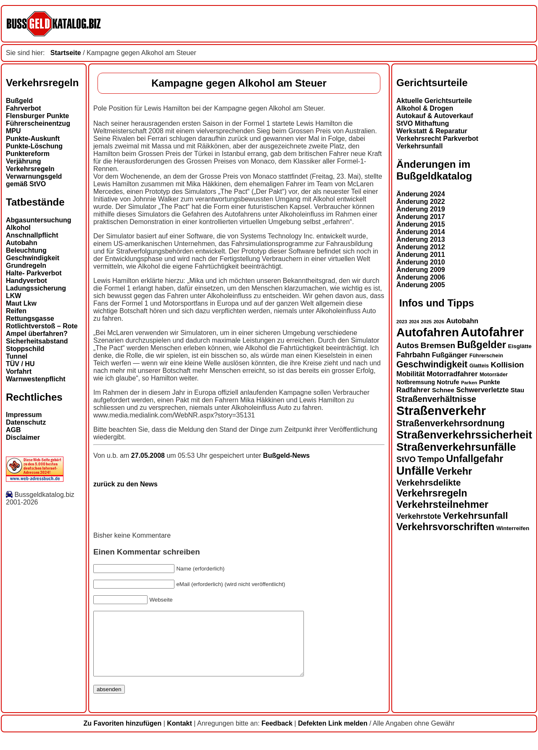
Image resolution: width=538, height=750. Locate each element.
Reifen (16, 310)
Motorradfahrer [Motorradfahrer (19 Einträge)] (452, 374)
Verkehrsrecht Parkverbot (437, 138)
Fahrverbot (23, 108)
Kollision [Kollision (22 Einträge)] (507, 364)
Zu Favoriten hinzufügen (122, 735)
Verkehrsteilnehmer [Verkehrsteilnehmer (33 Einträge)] (442, 504)
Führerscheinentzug (38, 123)
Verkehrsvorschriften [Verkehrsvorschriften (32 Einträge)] (445, 526)
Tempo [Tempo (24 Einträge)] (430, 459)
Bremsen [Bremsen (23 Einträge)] (438, 345)
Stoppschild (25, 348)
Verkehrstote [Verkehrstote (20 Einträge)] (418, 516)
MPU (13, 131)
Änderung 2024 (420, 194)
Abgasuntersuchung (38, 220)
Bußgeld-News (286, 455)
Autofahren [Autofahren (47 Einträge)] (427, 332)
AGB (13, 429)
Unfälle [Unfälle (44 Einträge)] (415, 471)
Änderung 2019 (420, 209)
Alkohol (18, 227)
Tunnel (16, 356)
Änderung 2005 (420, 284)
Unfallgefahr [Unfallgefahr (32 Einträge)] (474, 458)
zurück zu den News (125, 484)
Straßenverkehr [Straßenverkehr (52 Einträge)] (441, 410)
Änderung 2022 (420, 201)
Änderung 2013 (420, 239)
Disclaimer (23, 437)
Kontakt (179, 735)
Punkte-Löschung (34, 146)
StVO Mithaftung (422, 123)
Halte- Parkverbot (34, 273)
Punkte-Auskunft (33, 138)
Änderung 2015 (420, 224)
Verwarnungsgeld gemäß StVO (34, 180)
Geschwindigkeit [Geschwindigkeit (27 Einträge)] (431, 364)
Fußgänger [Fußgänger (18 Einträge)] (449, 355)
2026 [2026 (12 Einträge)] (438, 321)
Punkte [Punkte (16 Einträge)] (489, 382)
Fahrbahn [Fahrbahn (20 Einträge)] (413, 355)
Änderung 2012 (420, 247)
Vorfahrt (19, 371)
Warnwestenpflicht (36, 379)
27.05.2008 (149, 455)
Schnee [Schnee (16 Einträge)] (443, 389)
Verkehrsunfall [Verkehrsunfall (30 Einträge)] (475, 515)
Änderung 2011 (420, 254)
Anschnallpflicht (32, 235)
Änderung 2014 (420, 231)
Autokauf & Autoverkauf (434, 115)
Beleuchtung (26, 250)
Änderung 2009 (420, 269)
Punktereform (28, 153)
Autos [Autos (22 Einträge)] (407, 345)
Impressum (24, 414)
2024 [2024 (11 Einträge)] (414, 321)
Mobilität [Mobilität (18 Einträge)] (410, 374)
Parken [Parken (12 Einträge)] (469, 382)
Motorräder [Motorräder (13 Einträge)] (494, 375)
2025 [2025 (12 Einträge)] (426, 321)
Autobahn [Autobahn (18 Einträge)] (462, 321)
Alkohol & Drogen (424, 108)
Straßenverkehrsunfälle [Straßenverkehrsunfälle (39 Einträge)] (456, 447)
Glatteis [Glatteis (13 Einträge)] (479, 366)
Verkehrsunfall (419, 146)
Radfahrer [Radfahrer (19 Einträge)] (413, 390)
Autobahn (21, 242)
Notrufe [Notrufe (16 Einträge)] (448, 382)
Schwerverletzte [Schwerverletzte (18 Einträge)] (482, 389)
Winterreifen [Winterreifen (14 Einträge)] (513, 528)
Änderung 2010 (420, 262)
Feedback (277, 735)
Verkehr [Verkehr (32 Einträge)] (454, 471)
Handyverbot (26, 280)
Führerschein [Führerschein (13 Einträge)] (486, 356)
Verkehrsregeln (30, 168)
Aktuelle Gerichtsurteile (434, 100)
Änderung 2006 (420, 277)
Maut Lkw (21, 303)
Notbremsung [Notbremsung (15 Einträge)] (415, 382)
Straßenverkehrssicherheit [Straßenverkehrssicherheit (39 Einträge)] (464, 435)
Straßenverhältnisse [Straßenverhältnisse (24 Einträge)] (436, 399)
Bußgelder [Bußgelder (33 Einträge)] (481, 344)
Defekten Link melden (332, 735)
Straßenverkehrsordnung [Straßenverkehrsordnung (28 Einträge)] (450, 423)
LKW (13, 295)
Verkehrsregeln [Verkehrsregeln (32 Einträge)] (431, 493)
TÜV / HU (20, 363)
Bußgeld (19, 100)
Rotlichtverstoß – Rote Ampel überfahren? (42, 329)
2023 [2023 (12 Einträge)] (401, 321)
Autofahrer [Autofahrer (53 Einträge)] (492, 332)
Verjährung (23, 161)
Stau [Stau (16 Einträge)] (517, 389)
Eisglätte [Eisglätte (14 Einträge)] (519, 346)
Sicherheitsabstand (37, 341)
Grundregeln (26, 265)
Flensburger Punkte (37, 115)
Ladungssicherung (36, 288)
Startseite (65, 52)
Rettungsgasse (30, 318)
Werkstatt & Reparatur (431, 131)
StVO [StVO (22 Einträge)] (406, 459)
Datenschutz (26, 422)
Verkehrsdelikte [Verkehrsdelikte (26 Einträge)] (428, 482)
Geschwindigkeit (32, 257)
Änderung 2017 (420, 216)
